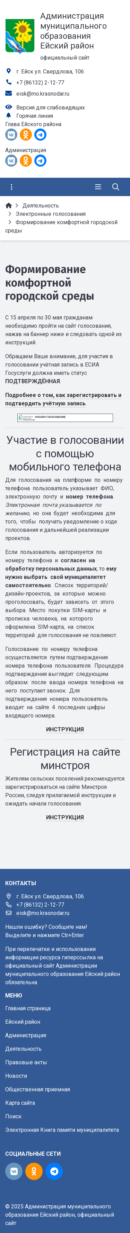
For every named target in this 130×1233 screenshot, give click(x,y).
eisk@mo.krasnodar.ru (42, 93)
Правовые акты (26, 1062)
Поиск (13, 1116)
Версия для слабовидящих (50, 107)
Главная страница (28, 1008)
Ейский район (22, 1022)
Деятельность (23, 1049)
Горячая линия (34, 116)
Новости (16, 1076)
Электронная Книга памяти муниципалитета (62, 1130)
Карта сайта (20, 1103)
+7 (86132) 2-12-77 (40, 82)
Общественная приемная (37, 1089)
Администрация (25, 1035)
